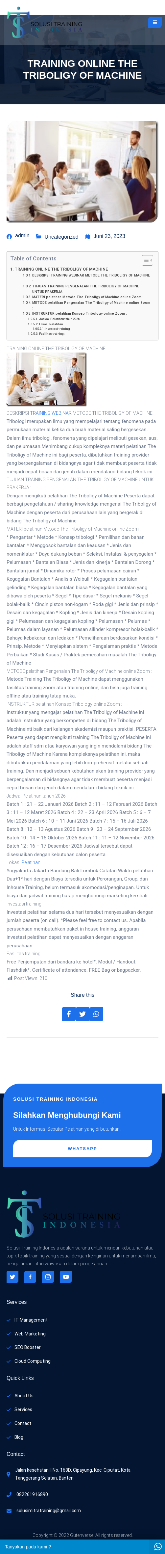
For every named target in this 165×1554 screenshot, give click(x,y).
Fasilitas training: (51, 333)
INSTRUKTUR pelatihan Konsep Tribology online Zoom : (79, 313)
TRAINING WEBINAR (51, 413)
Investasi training (57, 329)
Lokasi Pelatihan (51, 324)
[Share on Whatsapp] (96, 1014)
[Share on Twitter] (82, 1014)
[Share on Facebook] (69, 1014)
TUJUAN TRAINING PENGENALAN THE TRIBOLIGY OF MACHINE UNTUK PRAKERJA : (85, 289)
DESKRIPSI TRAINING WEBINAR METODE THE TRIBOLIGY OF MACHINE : (91, 278)
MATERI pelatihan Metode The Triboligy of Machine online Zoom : (88, 297)
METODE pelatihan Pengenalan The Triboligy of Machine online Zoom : (91, 305)
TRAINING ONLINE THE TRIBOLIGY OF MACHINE (61, 269)
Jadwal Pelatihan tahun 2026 (59, 319)
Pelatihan (30, 862)
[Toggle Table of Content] (144, 260)
